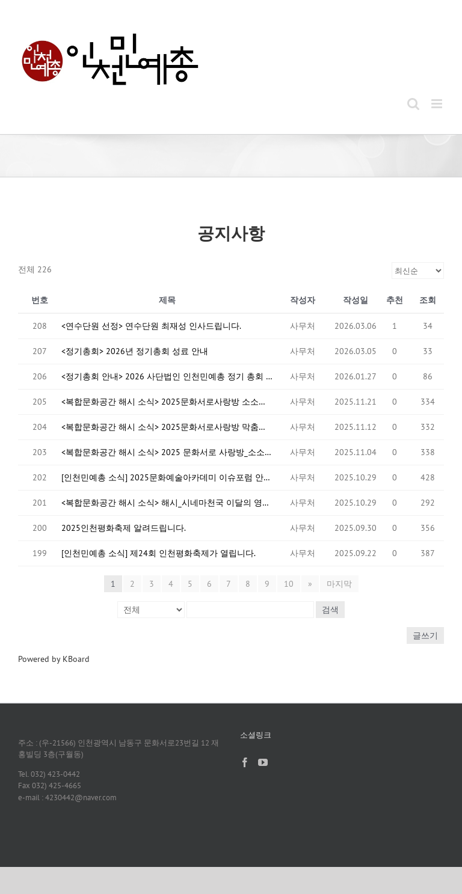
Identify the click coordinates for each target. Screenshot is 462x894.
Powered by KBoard (54, 659)
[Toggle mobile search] (413, 103)
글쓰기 (425, 635)
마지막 (339, 583)
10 (289, 583)
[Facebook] (245, 762)
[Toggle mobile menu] (437, 103)
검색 (330, 609)
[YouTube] (263, 762)
